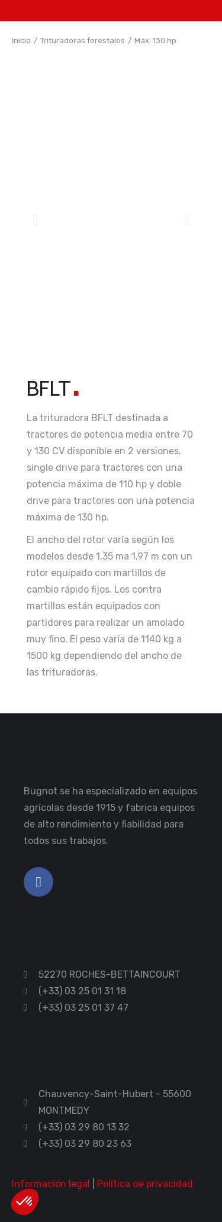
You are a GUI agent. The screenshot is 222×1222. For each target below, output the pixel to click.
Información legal (51, 1183)
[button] (35, 219)
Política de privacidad (145, 1183)
